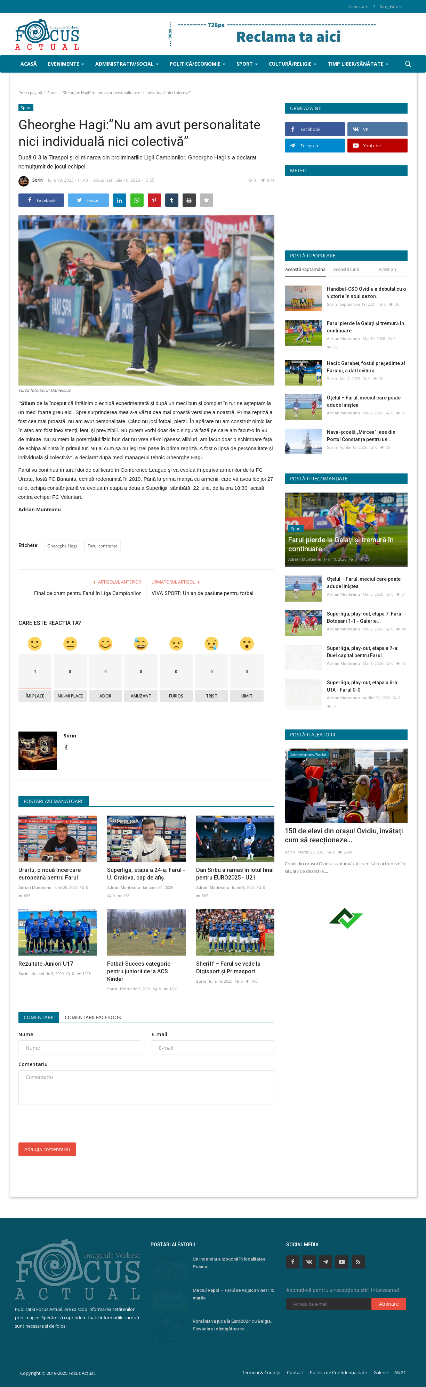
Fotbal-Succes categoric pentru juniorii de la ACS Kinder (138, 971)
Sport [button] (247, 63)
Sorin (30, 181)
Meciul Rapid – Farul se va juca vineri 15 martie (233, 1294)
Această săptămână (305, 269)
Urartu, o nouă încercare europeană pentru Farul (49, 874)
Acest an (387, 269)
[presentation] (71, 1123)
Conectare (358, 6)
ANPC (400, 1372)
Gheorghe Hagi (62, 546)
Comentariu (33, 1064)
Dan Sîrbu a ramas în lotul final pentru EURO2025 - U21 (235, 874)
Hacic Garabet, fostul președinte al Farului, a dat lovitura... (366, 367)
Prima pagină (30, 92)
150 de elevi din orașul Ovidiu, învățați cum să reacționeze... (344, 835)
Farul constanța (103, 546)
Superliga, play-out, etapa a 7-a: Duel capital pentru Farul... (363, 651)
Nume (25, 1034)
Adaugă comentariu (47, 1149)
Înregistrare (391, 6)
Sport (52, 92)
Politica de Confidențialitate (338, 1372)
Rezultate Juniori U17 (45, 963)
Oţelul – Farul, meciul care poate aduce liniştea (364, 401)
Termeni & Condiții (261, 1372)
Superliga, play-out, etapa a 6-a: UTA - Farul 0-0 (363, 686)
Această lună (346, 269)
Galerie (380, 1372)
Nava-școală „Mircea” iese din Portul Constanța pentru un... (361, 435)
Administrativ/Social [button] (127, 63)
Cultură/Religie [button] (292, 63)
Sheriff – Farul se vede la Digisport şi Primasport (228, 967)
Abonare (389, 1304)
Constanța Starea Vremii (346, 210)
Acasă (29, 63)
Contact (295, 1372)
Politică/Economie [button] (197, 63)
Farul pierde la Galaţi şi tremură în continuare (365, 327)
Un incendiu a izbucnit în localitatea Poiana (229, 1262)
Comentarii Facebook (93, 1017)
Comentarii (39, 1017)
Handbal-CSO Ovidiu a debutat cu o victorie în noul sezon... (366, 292)
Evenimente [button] (66, 63)
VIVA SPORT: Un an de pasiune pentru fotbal (203, 593)
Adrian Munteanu (34, 887)
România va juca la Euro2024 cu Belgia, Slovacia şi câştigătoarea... (232, 1325)
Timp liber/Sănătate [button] (358, 63)
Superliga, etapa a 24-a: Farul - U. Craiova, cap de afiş (146, 874)
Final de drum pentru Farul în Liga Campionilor (87, 593)
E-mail (159, 1034)
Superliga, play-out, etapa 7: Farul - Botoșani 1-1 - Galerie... (366, 617)
